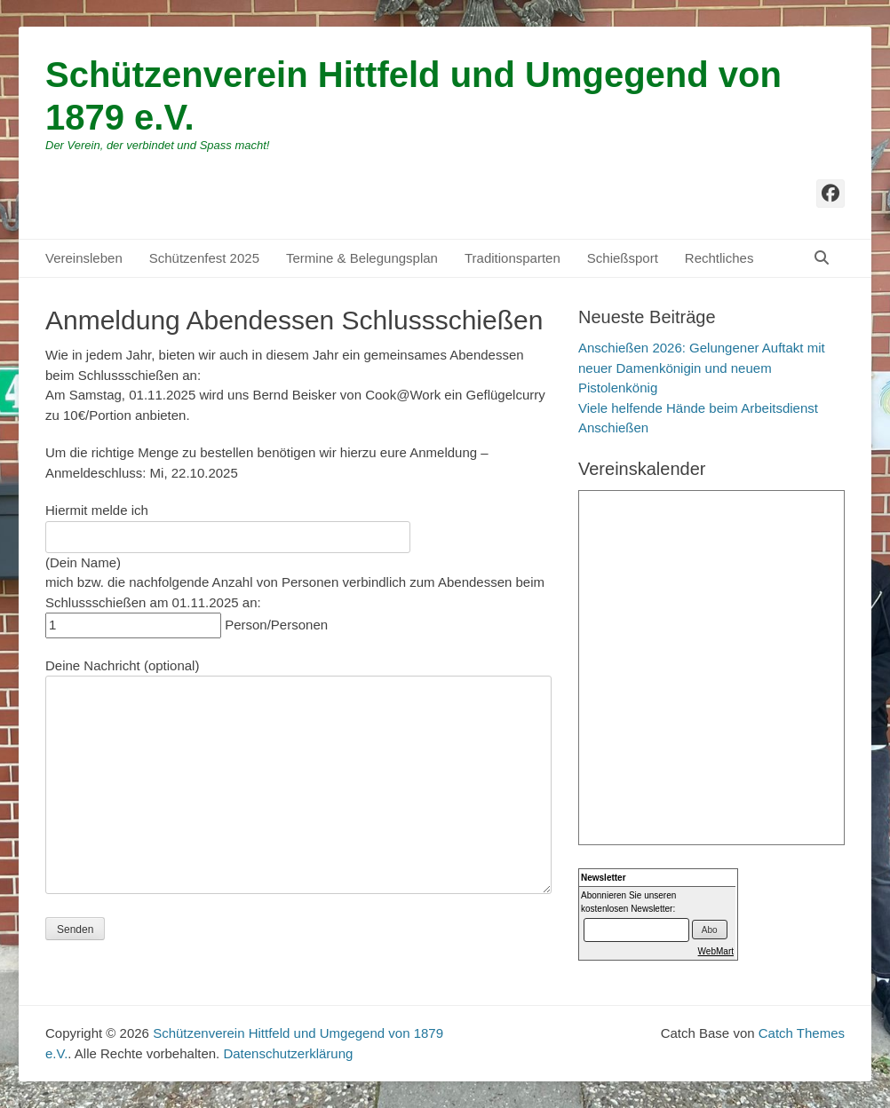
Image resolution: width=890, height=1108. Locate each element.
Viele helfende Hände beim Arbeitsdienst (698, 408)
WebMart (716, 951)
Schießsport (622, 257)
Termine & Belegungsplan (362, 257)
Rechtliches (719, 257)
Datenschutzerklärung (288, 1053)
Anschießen (613, 427)
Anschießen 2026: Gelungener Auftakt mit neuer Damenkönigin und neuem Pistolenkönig (701, 367)
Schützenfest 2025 (204, 257)
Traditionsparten (512, 257)
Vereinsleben (84, 257)
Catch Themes (802, 1033)
